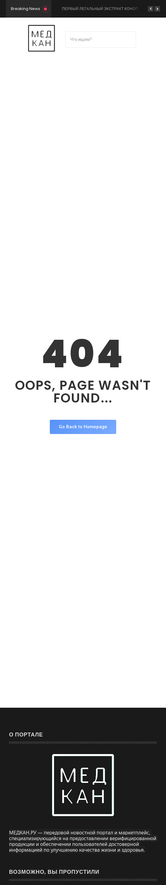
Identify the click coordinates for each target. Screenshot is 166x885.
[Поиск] (100, 40)
